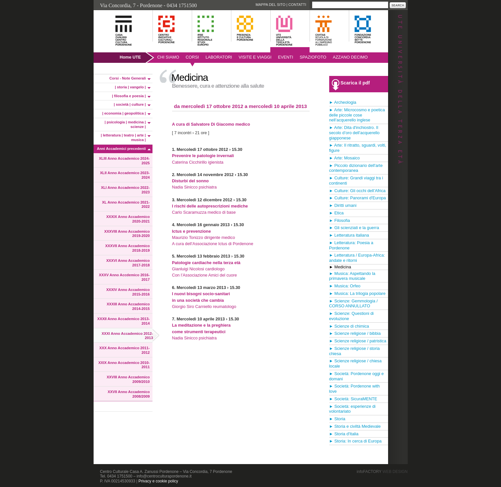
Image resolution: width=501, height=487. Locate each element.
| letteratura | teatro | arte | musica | (123, 137)
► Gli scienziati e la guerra (354, 227)
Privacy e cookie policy (158, 481)
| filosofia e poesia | (129, 96)
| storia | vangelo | (130, 87)
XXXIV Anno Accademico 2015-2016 (128, 292)
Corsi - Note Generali (127, 78)
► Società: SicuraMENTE (353, 398)
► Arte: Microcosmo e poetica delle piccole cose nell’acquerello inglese (357, 115)
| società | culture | (130, 104)
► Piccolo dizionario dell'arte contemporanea (356, 168)
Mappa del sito (270, 5)
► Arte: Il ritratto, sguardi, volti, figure (357, 148)
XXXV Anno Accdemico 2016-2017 (124, 277)
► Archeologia (342, 102)
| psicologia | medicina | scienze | (125, 124)
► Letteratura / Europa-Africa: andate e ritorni (357, 258)
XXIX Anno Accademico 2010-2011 (124, 365)
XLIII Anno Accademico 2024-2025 (124, 160)
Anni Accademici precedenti (121, 149)
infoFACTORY (382, 471)
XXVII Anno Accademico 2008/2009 (129, 394)
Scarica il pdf (355, 82)
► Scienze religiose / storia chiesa (354, 351)
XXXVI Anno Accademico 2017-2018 (128, 263)
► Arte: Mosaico (344, 157)
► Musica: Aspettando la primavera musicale (352, 276)
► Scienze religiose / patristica (357, 340)
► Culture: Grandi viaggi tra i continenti (356, 180)
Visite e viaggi (255, 57)
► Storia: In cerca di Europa (355, 441)
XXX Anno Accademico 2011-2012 (124, 350)
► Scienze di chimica (349, 326)
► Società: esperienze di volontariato (352, 409)
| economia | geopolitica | (124, 113)
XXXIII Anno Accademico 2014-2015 (128, 306)
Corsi (192, 57)
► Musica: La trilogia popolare (357, 293)
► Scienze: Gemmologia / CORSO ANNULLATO (353, 303)
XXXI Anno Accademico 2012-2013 (127, 336)
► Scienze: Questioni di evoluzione (351, 316)
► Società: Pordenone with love (354, 389)
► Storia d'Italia (344, 433)
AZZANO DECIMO (350, 57)
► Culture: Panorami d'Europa (357, 197)
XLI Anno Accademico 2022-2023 (125, 190)
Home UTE (130, 57)
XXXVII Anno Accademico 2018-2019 (127, 248)
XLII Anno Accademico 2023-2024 (125, 175)
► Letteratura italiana (349, 235)
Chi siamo (168, 57)
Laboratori (219, 57)
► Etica (336, 212)
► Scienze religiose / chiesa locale (355, 363)
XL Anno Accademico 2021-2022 (126, 204)
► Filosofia (339, 220)
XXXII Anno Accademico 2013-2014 (123, 321)
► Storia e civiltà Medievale (355, 426)
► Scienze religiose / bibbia (355, 333)
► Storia (337, 418)
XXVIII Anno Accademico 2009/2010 (128, 379)
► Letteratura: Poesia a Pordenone (351, 245)
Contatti (297, 5)
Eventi (285, 57)
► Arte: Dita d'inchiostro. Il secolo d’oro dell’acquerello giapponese (354, 132)
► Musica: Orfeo (345, 285)
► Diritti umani (343, 205)
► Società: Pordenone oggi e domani (356, 376)
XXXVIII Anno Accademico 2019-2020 (127, 233)
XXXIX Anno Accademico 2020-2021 (128, 219)
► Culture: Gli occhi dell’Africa (357, 190)
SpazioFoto (313, 57)
